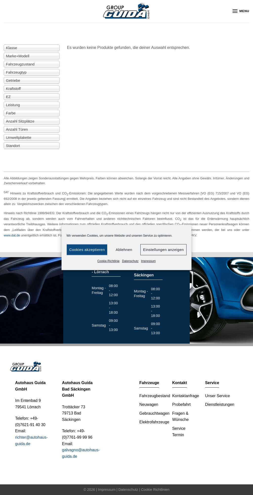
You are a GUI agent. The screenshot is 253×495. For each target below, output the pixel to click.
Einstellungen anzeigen (163, 250)
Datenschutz (130, 261)
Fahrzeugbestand (154, 396)
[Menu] (240, 11)
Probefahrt (181, 404)
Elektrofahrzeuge (154, 422)
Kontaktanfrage (185, 396)
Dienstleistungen (219, 404)
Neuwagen (148, 404)
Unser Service (217, 396)
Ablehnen (124, 250)
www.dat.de (12, 235)
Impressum (148, 261)
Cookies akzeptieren (87, 250)
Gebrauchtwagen (154, 413)
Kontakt (179, 383)
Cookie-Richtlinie (108, 261)
